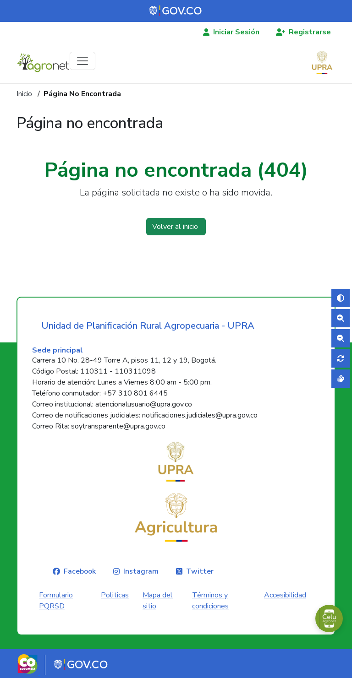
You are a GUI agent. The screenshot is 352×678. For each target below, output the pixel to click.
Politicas (115, 595)
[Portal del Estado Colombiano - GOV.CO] (176, 11)
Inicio (24, 94)
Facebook (80, 571)
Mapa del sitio (158, 600)
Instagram (141, 571)
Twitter (200, 571)
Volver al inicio (176, 227)
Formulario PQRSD (56, 600)
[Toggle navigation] (82, 61)
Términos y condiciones (210, 600)
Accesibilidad (285, 595)
